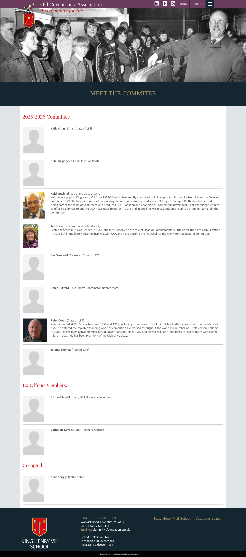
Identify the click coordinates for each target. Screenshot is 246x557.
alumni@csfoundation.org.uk (111, 529)
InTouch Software (132, 554)
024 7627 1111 (99, 526)
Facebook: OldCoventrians (97, 541)
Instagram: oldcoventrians (97, 544)
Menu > (199, 4)
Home (184, 4)
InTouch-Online (105, 554)
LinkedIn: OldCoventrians (96, 537)
